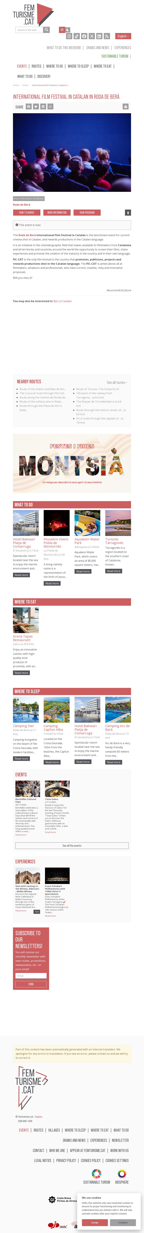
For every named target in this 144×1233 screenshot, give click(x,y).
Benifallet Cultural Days (25, 800)
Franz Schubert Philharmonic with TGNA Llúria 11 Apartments (55, 890)
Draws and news (98, 47)
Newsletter (120, 1140)
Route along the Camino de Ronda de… (43, 397)
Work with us (119, 1150)
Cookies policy (91, 1160)
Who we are (57, 1150)
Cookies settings (117, 1160)
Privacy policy (66, 1160)
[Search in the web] (46, 30)
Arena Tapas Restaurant (23, 638)
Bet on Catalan (63, 301)
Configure (123, 1222)
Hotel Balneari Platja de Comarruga (24, 543)
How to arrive (26, 212)
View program (87, 212)
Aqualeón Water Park (87, 541)
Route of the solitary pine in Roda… (41, 401)
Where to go (54, 66)
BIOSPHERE (122, 1176)
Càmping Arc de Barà (117, 728)
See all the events (72, 845)
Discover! (43, 76)
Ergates (38, 1116)
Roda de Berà (27, 235)
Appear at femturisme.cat (87, 1150)
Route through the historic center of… (99, 410)
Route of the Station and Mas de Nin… (43, 389)
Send (30, 984)
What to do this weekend (64, 47)
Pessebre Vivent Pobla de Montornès (56, 543)
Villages (54, 1130)
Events (22, 66)
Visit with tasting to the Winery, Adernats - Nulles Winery (27, 889)
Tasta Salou (51, 799)
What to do (25, 76)
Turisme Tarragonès (114, 541)
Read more (21, 575)
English (123, 36)
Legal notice (42, 1160)
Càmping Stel (23, 726)
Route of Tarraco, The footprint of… (98, 389)
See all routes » (117, 382)
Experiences (123, 47)
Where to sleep (78, 66)
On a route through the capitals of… (98, 418)
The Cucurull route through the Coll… (43, 393)
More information (56, 212)
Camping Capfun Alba (53, 728)
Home (16, 85)
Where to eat (103, 66)
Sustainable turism (114, 56)
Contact (38, 1150)
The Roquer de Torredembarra (95, 401)
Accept (94, 1222)
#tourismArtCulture (119, 290)
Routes (36, 66)
